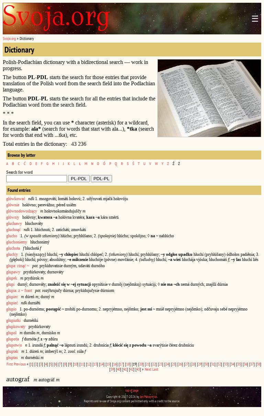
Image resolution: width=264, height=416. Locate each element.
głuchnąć (13, 229)
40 (118, 369)
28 (193, 363)
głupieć (12, 302)
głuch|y (12, 254)
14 (101, 363)
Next (148, 369)
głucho (11, 235)
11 (82, 363)
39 (112, 369)
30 (206, 363)
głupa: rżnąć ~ (17, 265)
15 (108, 363)
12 (88, 363)
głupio (11, 309)
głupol (11, 332)
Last (155, 369)
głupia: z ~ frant (19, 290)
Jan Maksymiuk (148, 396)
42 (131, 369)
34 (232, 363)
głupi (10, 284)
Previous (20, 363)
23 (160, 363)
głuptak (12, 351)
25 (173, 363)
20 (141, 363)
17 (121, 363)
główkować (15, 198)
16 (115, 363)
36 (245, 363)
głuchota (13, 248)
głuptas (12, 357)
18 (128, 363)
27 (186, 363)
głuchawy (14, 223)
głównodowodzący (21, 211)
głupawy (13, 272)
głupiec (12, 296)
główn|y (12, 217)
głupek (11, 278)
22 (154, 363)
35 (239, 363)
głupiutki (13, 320)
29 (199, 363)
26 (180, 363)
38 (258, 363)
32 (219, 363)
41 (125, 369)
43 (138, 369)
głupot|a (12, 339)
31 (212, 363)
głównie (12, 204)
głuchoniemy (16, 242)
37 (252, 363)
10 (75, 363)
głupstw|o (14, 345)
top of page (132, 390)
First (10, 363)
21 (147, 363)
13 (95, 363)
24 (167, 363)
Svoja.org (9, 38)
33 (226, 363)
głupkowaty (15, 326)
